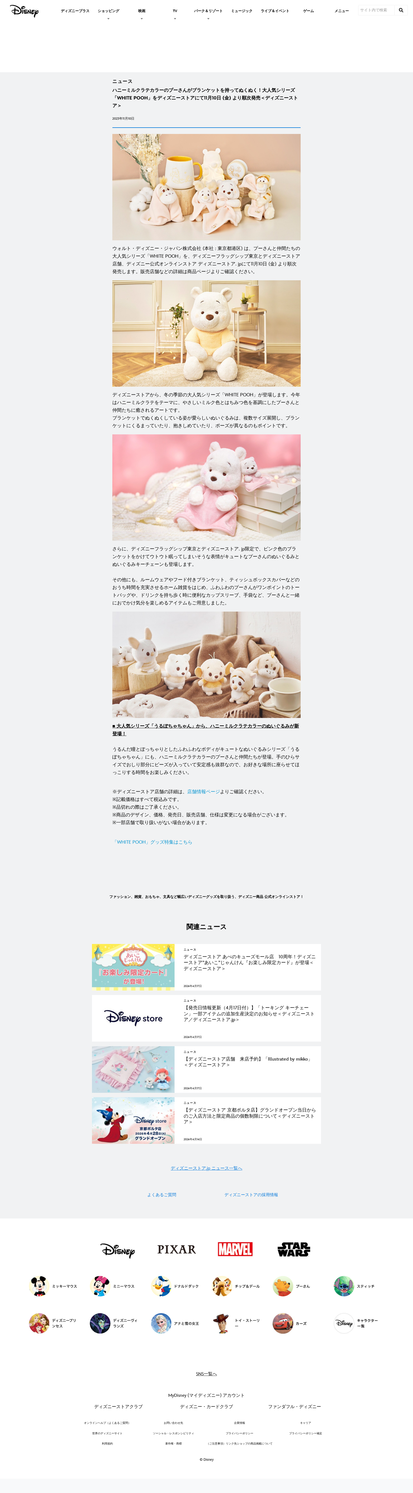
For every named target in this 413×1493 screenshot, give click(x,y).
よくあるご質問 (161, 1221)
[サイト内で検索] (376, 10)
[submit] (401, 10)
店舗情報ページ (203, 803)
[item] (108, 10)
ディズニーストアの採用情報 (251, 1221)
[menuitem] (75, 10)
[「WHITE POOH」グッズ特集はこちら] (206, 853)
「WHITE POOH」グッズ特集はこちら (152, 853)
